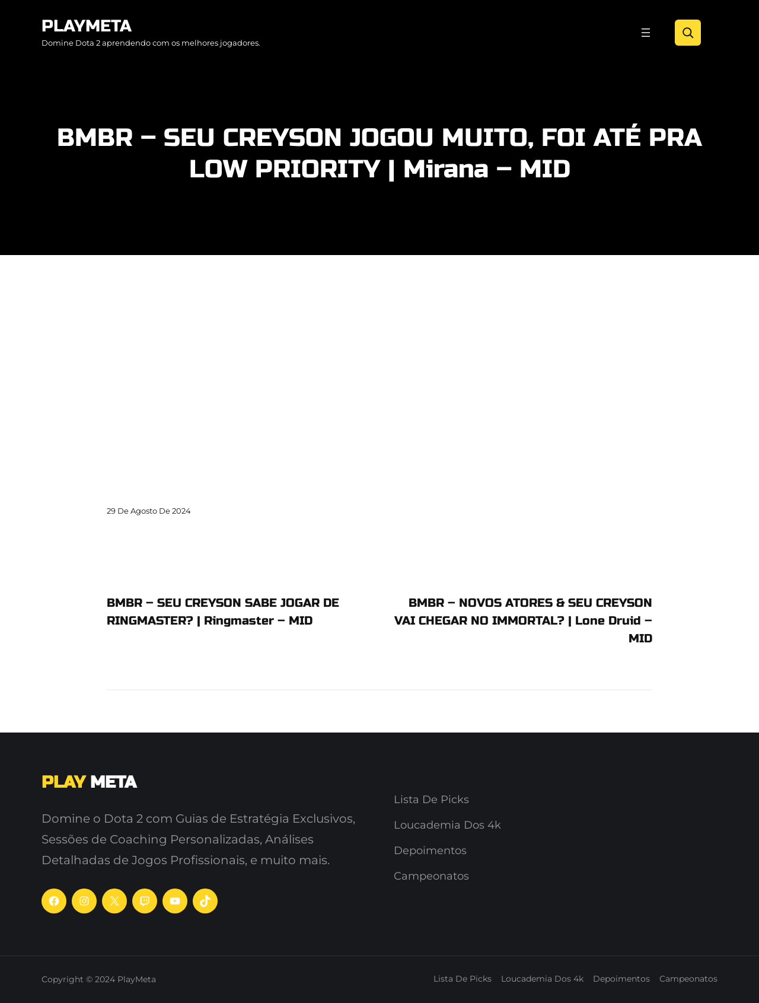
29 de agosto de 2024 (149, 510)
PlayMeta (87, 26)
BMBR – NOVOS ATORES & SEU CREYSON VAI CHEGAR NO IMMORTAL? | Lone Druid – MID (523, 621)
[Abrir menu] (645, 32)
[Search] (688, 33)
